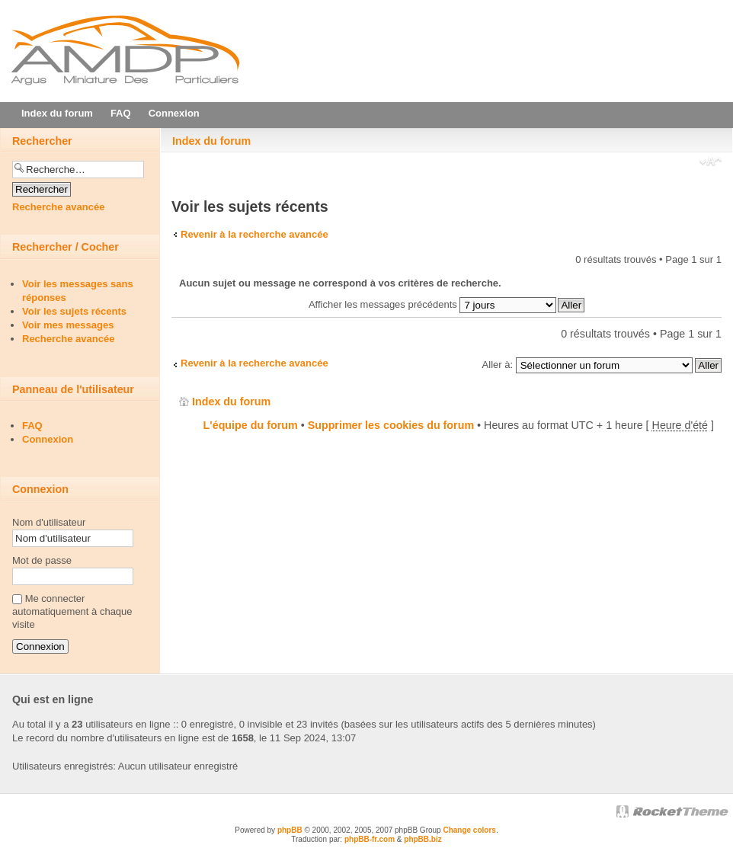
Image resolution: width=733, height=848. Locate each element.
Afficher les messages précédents (432, 304)
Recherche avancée (58, 207)
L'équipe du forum (250, 425)
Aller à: (497, 364)
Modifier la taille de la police (710, 163)
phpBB (289, 830)
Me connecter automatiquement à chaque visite (72, 611)
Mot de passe (42, 560)
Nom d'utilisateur (48, 522)
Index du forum (211, 141)
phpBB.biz (422, 839)
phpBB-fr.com (369, 839)
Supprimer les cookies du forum (391, 425)
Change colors (469, 830)
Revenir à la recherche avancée (254, 234)
